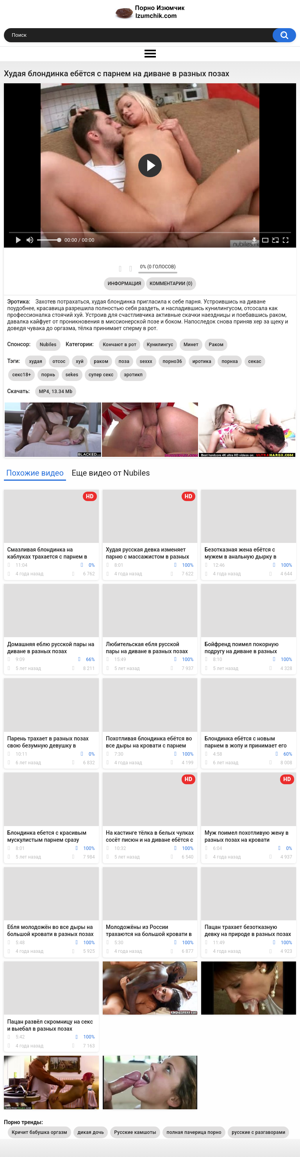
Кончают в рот (119, 344)
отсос (59, 361)
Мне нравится (120, 269)
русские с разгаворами (258, 1132)
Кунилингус (160, 344)
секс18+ (21, 374)
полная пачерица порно (193, 1132)
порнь (48, 374)
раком (101, 361)
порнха (229, 361)
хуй (80, 361)
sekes (72, 374)
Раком (216, 344)
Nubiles (48, 344)
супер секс (101, 374)
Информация (124, 283)
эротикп (133, 374)
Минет (191, 344)
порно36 (172, 361)
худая (35, 361)
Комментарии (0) (171, 283)
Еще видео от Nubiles (110, 473)
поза (124, 361)
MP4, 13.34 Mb (55, 391)
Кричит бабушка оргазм (39, 1132)
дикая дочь (90, 1132)
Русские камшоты (135, 1132)
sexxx (146, 361)
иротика (202, 361)
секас (255, 361)
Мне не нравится (130, 269)
